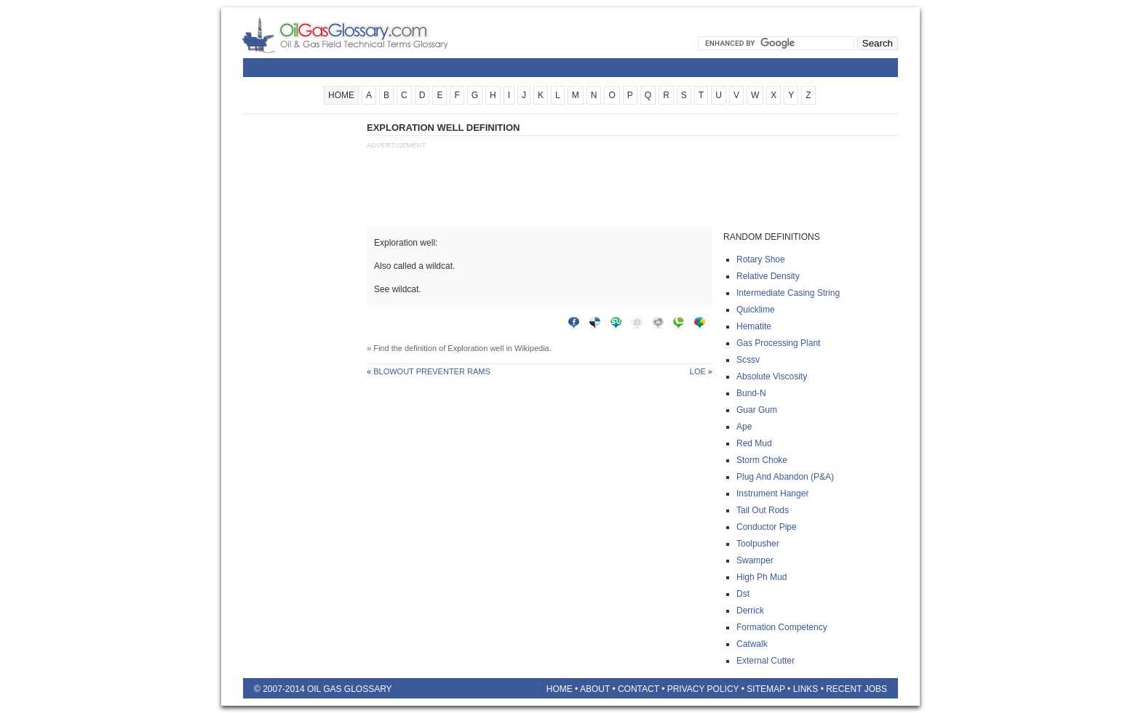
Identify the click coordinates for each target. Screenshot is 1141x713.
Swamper (755, 560)
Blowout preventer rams (431, 371)
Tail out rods (762, 510)
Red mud (754, 443)
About (595, 689)
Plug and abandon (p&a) (785, 477)
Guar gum (756, 410)
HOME (341, 95)
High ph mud (761, 577)
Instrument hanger (772, 493)
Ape (744, 427)
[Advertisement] (301, 339)
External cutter (765, 661)
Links (806, 689)
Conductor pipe (766, 527)
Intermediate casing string (788, 293)
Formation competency (781, 627)
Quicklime (755, 310)
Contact (638, 689)
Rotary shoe (760, 259)
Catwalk (752, 644)
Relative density (768, 276)
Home (559, 689)
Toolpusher (757, 544)
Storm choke (761, 460)
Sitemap (765, 689)
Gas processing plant (778, 343)
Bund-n (751, 393)
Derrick (750, 610)
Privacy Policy (703, 689)
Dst (743, 594)
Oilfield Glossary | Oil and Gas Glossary (363, 35)
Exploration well (476, 348)
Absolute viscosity (771, 376)
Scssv (748, 360)
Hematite (753, 326)
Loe (698, 371)
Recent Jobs (856, 689)
